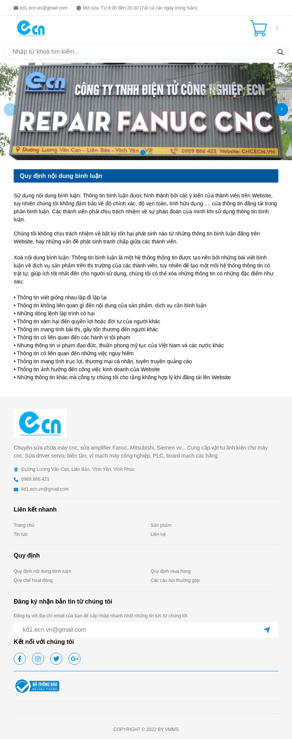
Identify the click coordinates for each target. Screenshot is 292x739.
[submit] (267, 630)
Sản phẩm (161, 525)
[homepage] (31, 27)
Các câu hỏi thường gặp (175, 580)
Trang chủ (24, 525)
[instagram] (38, 659)
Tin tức (21, 534)
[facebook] (20, 659)
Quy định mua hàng (170, 571)
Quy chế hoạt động (33, 580)
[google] (74, 659)
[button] (277, 28)
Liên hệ (158, 534)
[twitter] (56, 659)
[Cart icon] (260, 28)
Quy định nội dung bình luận (42, 571)
